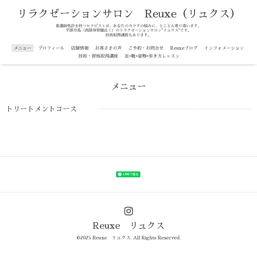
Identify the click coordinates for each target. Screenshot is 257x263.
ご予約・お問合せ (146, 48)
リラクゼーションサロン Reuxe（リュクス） (128, 14)
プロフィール (51, 48)
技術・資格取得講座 (98, 56)
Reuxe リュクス (128, 225)
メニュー (22, 48)
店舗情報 (80, 48)
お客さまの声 (108, 48)
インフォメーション (224, 48)
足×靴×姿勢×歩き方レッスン (152, 56)
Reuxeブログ (184, 48)
